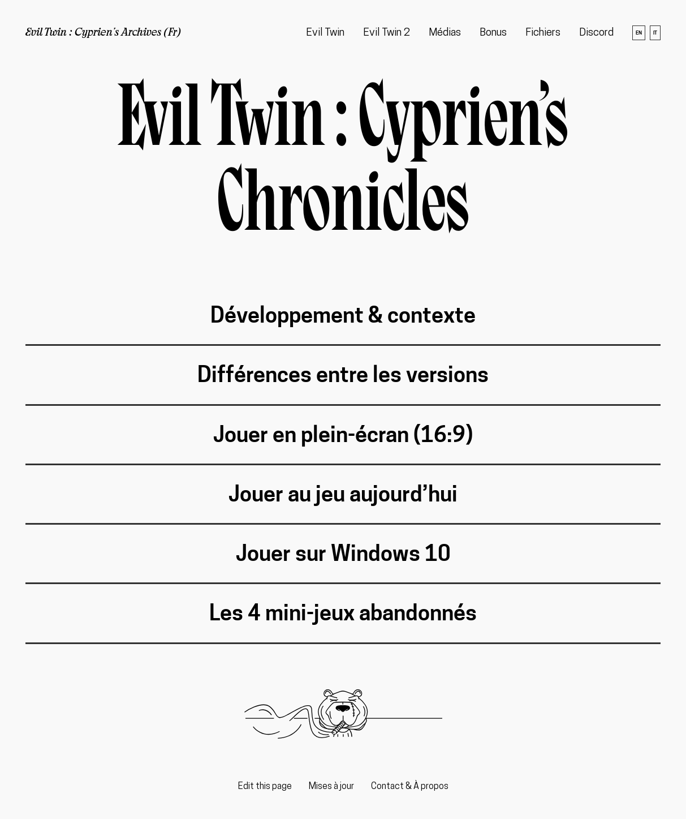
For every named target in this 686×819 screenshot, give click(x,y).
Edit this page (265, 786)
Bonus (493, 33)
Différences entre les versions (343, 374)
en (639, 32)
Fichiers (542, 33)
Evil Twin (325, 33)
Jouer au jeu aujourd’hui (343, 494)
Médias (445, 33)
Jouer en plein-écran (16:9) (343, 434)
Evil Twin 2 (386, 33)
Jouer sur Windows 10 (343, 553)
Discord (596, 33)
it (655, 32)
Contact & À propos (409, 786)
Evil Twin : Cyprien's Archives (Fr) (103, 33)
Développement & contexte (343, 315)
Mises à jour (331, 786)
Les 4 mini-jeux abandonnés (343, 612)
